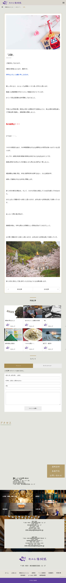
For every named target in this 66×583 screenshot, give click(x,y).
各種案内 (50, 573)
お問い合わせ (56, 475)
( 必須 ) (13, 375)
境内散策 (22, 575)
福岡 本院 (34, 537)
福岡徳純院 (43, 575)
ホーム (7, 573)
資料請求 (56, 467)
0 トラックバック (47, 365)
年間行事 (58, 573)
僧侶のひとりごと (24, 573)
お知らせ (14, 573)
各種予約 (56, 471)
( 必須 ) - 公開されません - (14, 380)
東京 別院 (34, 521)
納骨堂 (33, 573)
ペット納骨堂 (42, 573)
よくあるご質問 (32, 575)
